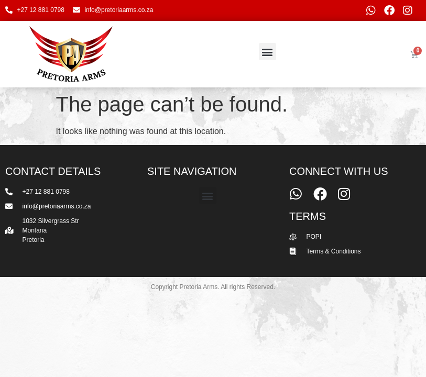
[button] (267, 51)
